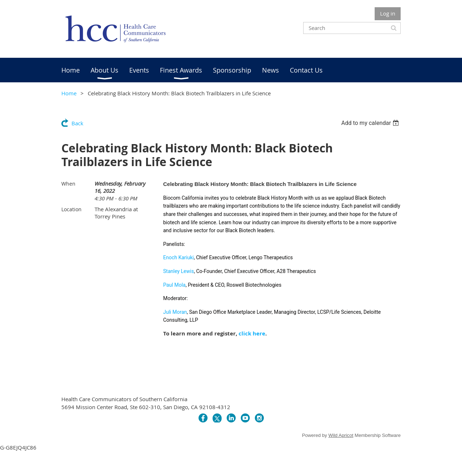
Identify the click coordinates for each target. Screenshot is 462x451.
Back (77, 123)
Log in (387, 13)
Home (69, 93)
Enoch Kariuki (178, 257)
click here (252, 333)
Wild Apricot (340, 435)
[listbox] (371, 122)
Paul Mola (174, 285)
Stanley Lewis (178, 271)
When (68, 183)
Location (71, 209)
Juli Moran (175, 312)
